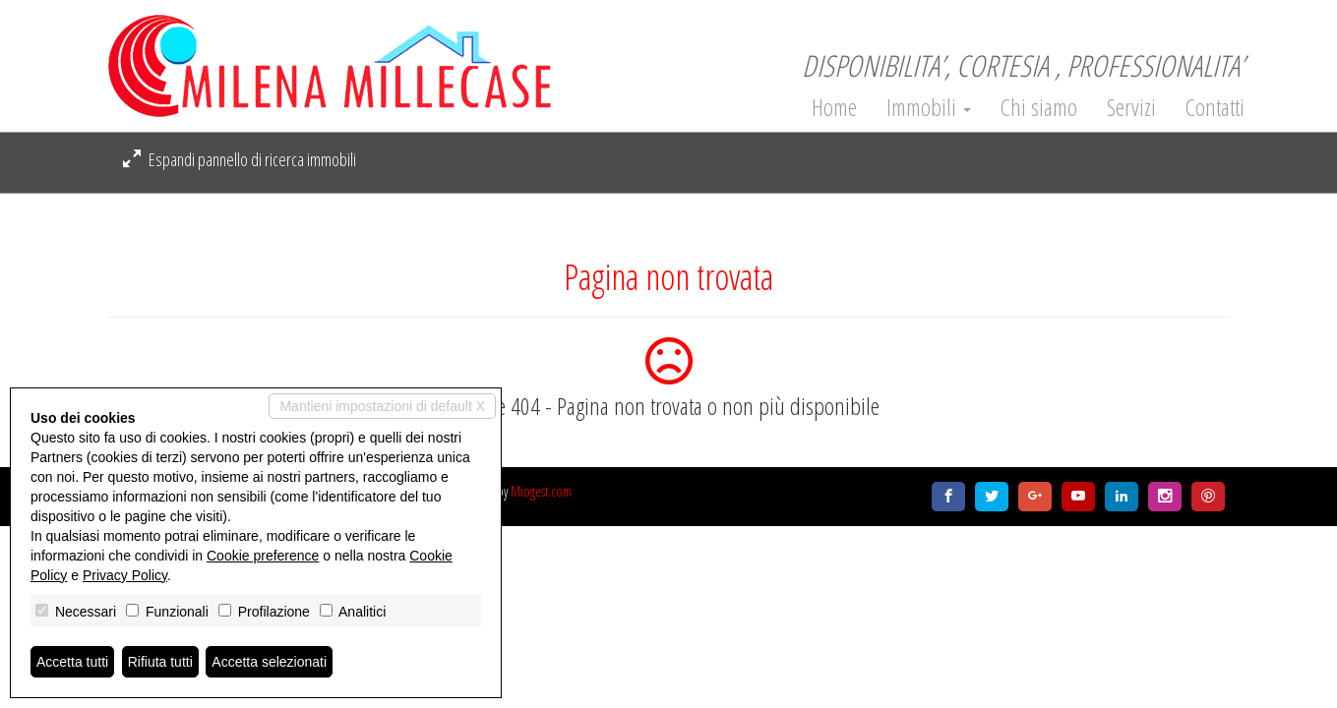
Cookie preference (263, 555)
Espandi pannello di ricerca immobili (239, 159)
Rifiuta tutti (160, 662)
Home (834, 107)
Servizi (1131, 107)
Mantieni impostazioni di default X (382, 406)
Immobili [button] (928, 107)
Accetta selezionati (269, 662)
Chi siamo (1039, 107)
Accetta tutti (72, 662)
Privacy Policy (125, 575)
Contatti (1215, 107)
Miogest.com (541, 491)
